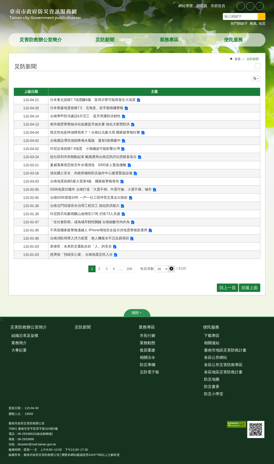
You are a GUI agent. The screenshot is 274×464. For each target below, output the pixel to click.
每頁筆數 (147, 268)
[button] (171, 268)
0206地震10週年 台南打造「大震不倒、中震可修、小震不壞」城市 (101, 189)
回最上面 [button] (249, 287)
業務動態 (147, 343)
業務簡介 (19, 343)
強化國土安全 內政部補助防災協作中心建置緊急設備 (91, 173)
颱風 (253, 23)
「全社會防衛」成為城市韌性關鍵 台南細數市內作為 (90, 222)
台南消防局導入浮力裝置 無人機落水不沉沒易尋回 (89, 238)
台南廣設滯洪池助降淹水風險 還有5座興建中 (85, 140)
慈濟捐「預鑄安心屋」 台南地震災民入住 (81, 254)
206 (129, 269)
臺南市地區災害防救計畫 (225, 350)
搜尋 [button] (261, 16)
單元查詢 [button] (256, 78)
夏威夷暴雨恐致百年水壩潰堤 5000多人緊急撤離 (88, 165)
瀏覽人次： (16, 414)
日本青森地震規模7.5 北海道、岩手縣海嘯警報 (86, 108)
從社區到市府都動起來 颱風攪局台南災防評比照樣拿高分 (93, 157)
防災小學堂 (213, 394)
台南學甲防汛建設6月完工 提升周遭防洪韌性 (85, 116)
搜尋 (267, 17)
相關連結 (211, 343)
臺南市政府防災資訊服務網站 (49, 15)
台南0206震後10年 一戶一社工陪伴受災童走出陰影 (89, 197)
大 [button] (260, 6)
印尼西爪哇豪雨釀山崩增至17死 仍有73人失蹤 (85, 214)
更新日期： (16, 408)
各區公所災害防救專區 (223, 365)
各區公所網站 (215, 357)
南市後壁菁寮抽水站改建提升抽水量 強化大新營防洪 (90, 124)
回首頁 (201, 6)
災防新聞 (104, 39)
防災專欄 (147, 365)
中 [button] (250, 6)
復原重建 (147, 350)
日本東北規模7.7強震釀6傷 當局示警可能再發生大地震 (93, 100)
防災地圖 (211, 379)
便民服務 (233, 39)
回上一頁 (227, 287)
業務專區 (169, 39)
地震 (262, 23)
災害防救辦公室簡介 (40, 39)
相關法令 (147, 357)
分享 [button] (231, 6)
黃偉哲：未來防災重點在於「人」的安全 (81, 246)
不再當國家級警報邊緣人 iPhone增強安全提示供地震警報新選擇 (98, 230)
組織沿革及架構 (24, 335)
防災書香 (211, 386)
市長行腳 (147, 335)
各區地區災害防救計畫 (223, 372)
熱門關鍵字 (239, 23)
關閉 (135, 313)
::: (1, 319)
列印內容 (257, 66)
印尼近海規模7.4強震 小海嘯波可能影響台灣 (85, 148)
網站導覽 (185, 6)
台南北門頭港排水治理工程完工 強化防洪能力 (84, 205)
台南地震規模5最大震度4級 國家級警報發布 (84, 181)
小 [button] (241, 6)
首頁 (238, 59)
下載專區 (211, 335)
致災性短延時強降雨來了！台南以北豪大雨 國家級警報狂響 (95, 132)
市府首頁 (218, 6)
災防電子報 (149, 372)
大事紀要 (19, 350)
